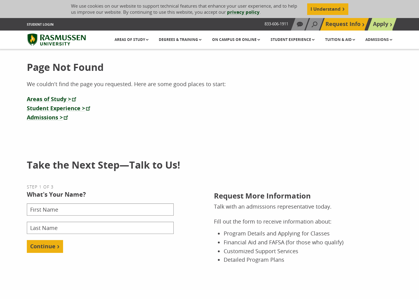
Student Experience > (56, 108)
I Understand (326, 9)
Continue (42, 246)
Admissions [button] (377, 39)
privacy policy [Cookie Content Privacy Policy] (243, 12)
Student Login (40, 24)
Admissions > (45, 117)
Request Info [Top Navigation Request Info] (342, 24)
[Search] (314, 24)
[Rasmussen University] (56, 40)
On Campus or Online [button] (234, 39)
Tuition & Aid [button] (339, 39)
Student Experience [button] (291, 39)
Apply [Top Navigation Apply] (380, 24)
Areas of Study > (49, 99)
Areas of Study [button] (130, 39)
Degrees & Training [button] (179, 39)
